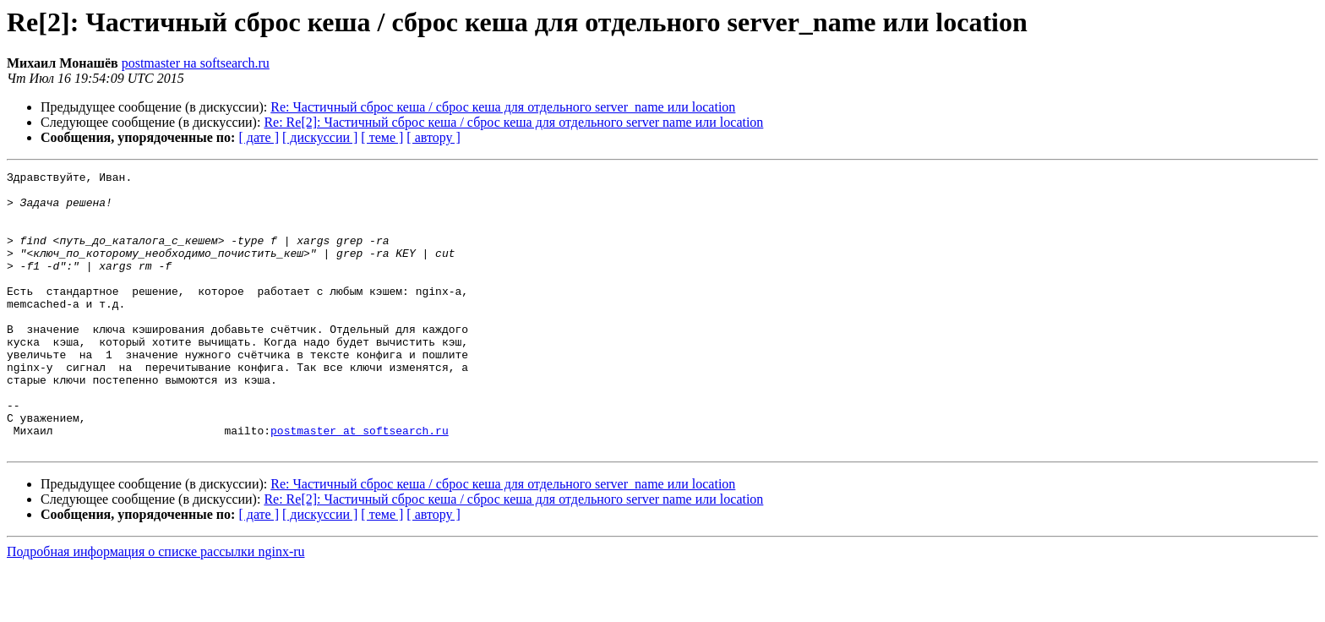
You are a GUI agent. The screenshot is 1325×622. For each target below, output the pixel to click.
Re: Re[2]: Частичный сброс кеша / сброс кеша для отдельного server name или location (513, 122)
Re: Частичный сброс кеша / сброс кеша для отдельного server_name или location (502, 107)
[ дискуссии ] (319, 137)
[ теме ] (382, 137)
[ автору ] (433, 137)
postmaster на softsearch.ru (196, 63)
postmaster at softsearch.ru (359, 483)
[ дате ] (258, 137)
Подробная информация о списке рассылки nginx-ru (156, 607)
